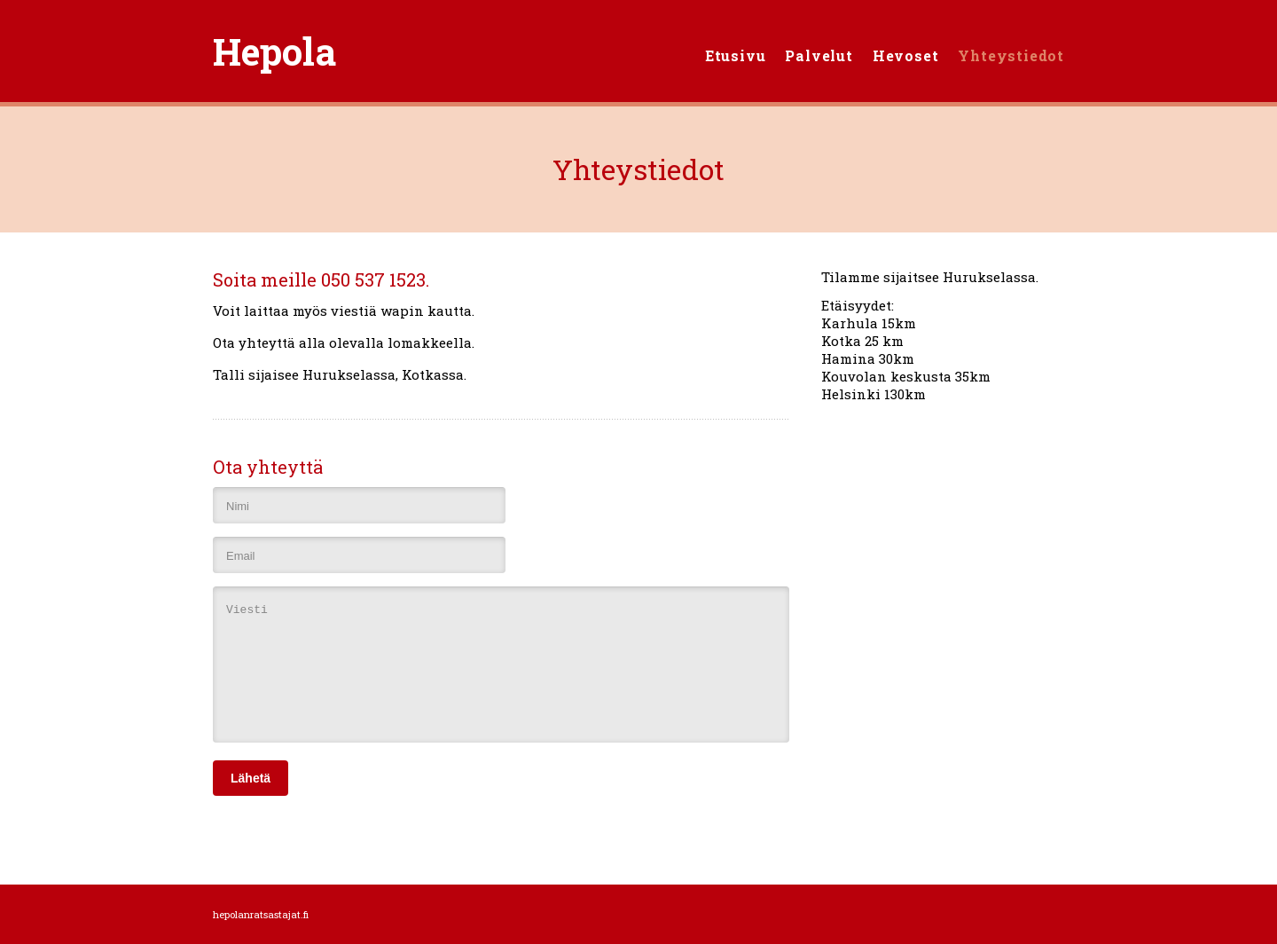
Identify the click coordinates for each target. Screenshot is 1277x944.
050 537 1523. (375, 279)
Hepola (274, 51)
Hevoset (906, 55)
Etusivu (735, 55)
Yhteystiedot (1011, 55)
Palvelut (818, 55)
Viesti (501, 664)
